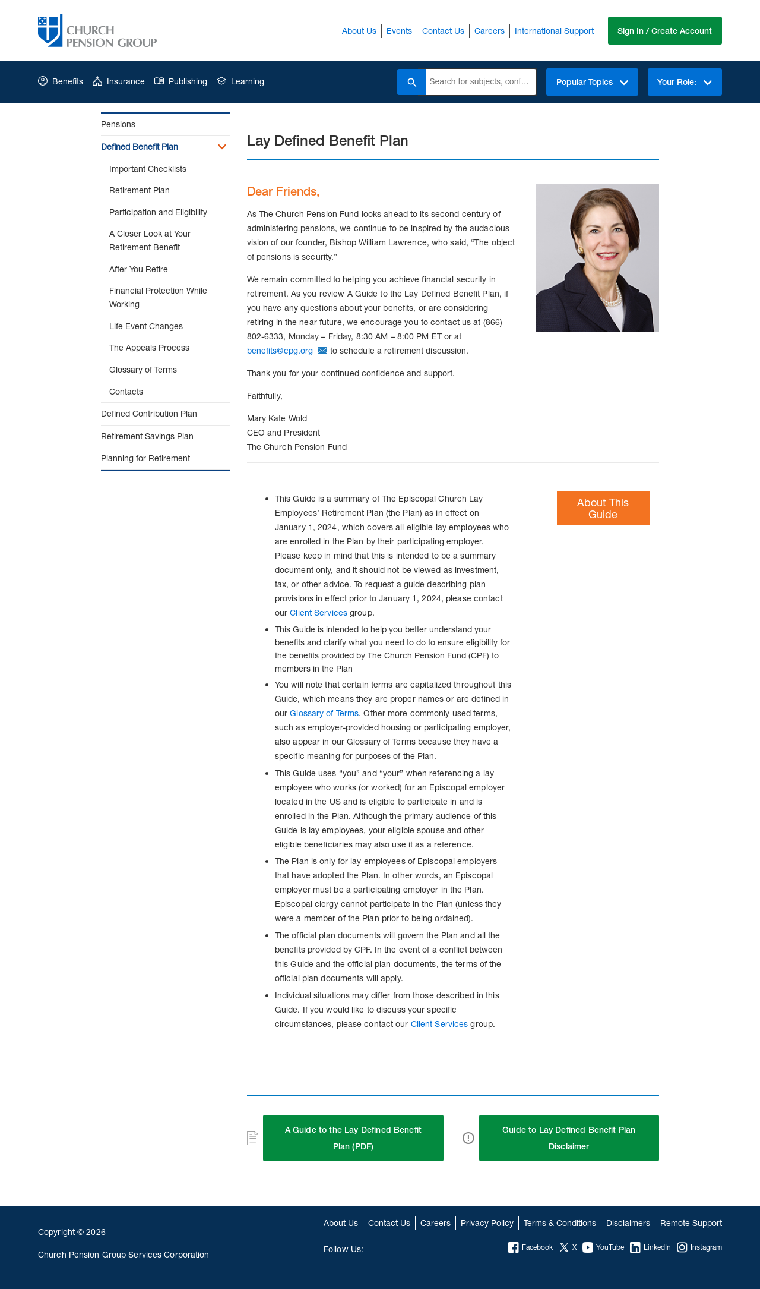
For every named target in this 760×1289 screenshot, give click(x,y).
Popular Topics (592, 82)
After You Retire (138, 269)
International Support (553, 31)
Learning (240, 81)
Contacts (126, 391)
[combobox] (481, 82)
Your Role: (684, 82)
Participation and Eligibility (158, 212)
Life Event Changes (146, 326)
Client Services (318, 612)
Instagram (699, 1247)
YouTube (603, 1247)
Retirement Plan (139, 190)
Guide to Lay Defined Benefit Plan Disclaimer (568, 1138)
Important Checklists (147, 168)
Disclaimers (628, 1223)
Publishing (180, 81)
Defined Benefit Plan (139, 146)
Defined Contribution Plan (149, 413)
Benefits (60, 81)
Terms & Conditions (560, 1223)
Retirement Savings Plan (147, 436)
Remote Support (691, 1223)
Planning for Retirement (145, 458)
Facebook (530, 1247)
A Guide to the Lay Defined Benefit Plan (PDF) (353, 1138)
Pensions (118, 124)
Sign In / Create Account (665, 31)
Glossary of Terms (143, 369)
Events (398, 31)
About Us (358, 31)
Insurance (119, 81)
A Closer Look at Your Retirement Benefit (150, 240)
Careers (489, 31)
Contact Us (443, 31)
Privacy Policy (487, 1223)
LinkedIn (650, 1247)
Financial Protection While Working (158, 297)
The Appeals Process (149, 347)
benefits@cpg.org (280, 350)
